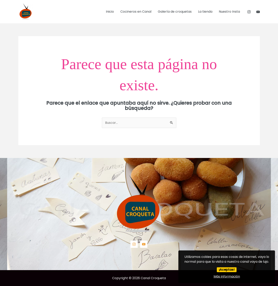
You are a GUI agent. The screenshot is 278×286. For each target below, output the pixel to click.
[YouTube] (258, 12)
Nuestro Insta (229, 11)
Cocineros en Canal (135, 11)
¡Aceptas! (227, 269)
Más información (227, 276)
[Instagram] (249, 12)
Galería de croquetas (175, 11)
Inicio (110, 11)
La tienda (205, 11)
